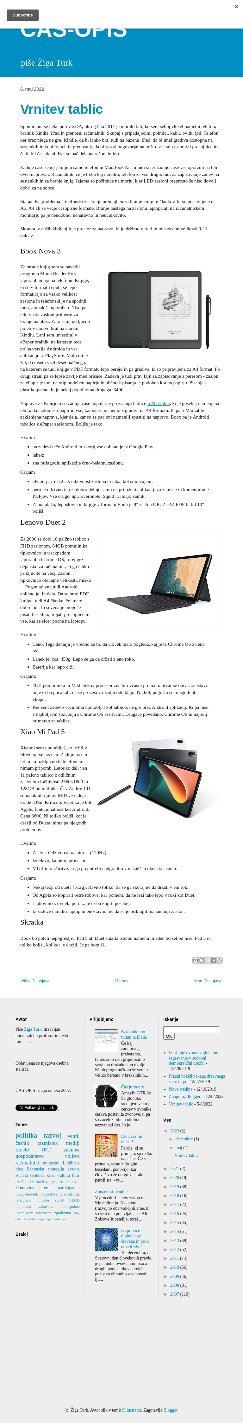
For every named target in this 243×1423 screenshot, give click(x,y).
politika (26, 1135)
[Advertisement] (121, 1353)
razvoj (52, 1135)
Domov (121, 980)
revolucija (59, 1219)
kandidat (30, 1219)
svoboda (37, 1175)
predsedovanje (51, 1194)
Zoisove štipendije (111, 1191)
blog (19, 1169)
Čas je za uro (132, 1087)
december (185, 1139)
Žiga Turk (33, 1029)
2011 (175, 1258)
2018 (175, 1195)
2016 (175, 1213)
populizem (24, 1206)
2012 (175, 1249)
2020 (175, 1177)
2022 (175, 1131)
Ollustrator (131, 1410)
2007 (175, 1294)
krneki (22, 1150)
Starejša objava (207, 980)
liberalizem (25, 1213)
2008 (175, 1285)
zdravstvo (46, 1206)
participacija (68, 1187)
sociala (22, 1175)
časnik (22, 1143)
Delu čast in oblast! (131, 1139)
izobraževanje (42, 1181)
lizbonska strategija (45, 1169)
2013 (175, 1240)
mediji (73, 1143)
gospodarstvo (30, 1156)
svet (76, 1181)
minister (42, 1200)
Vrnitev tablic (181, 1104)
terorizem (44, 1213)
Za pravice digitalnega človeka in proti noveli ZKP (135, 1238)
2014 (175, 1231)
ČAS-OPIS (73, 29)
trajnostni (51, 1163)
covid (19, 1219)
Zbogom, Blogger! (185, 1096)
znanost (71, 1150)
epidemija (72, 1194)
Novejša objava (35, 980)
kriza (51, 1175)
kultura (64, 1175)
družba (22, 1181)
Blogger (170, 1410)
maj (180, 1147)
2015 (175, 1222)
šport (59, 1200)
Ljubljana (71, 1163)
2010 (175, 1267)
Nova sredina (180, 1089)
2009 (175, 1276)
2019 (175, 1186)
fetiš (76, 1175)
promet (63, 1181)
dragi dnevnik (27, 1194)
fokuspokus (70, 1206)
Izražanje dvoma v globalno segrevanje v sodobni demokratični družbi (193, 1058)
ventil (73, 1136)
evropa (74, 1169)
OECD (74, 1200)
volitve (72, 1156)
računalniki (27, 1163)
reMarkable (158, 403)
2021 (175, 1168)
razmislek (47, 1143)
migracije (44, 1219)
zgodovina (62, 1213)
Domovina (25, 1187)
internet (46, 1187)
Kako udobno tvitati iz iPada (134, 1034)
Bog (77, 1213)
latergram (23, 1200)
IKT (46, 1150)
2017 (175, 1204)
